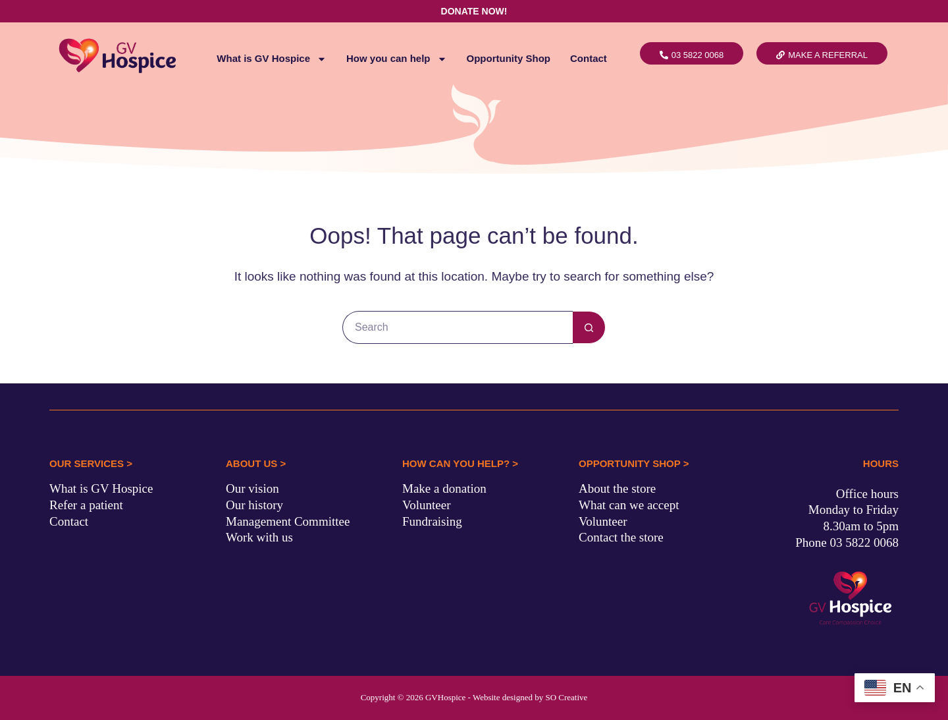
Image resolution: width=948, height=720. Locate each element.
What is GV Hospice (272, 58)
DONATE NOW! (474, 11)
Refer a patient (86, 505)
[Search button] (589, 327)
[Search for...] (457, 327)
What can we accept (629, 505)
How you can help (396, 58)
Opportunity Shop (508, 58)
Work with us (259, 537)
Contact (588, 58)
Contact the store (621, 537)
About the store (617, 488)
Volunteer (426, 505)
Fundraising (432, 521)
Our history (254, 505)
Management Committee (288, 521)
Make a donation (444, 488)
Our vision (252, 488)
